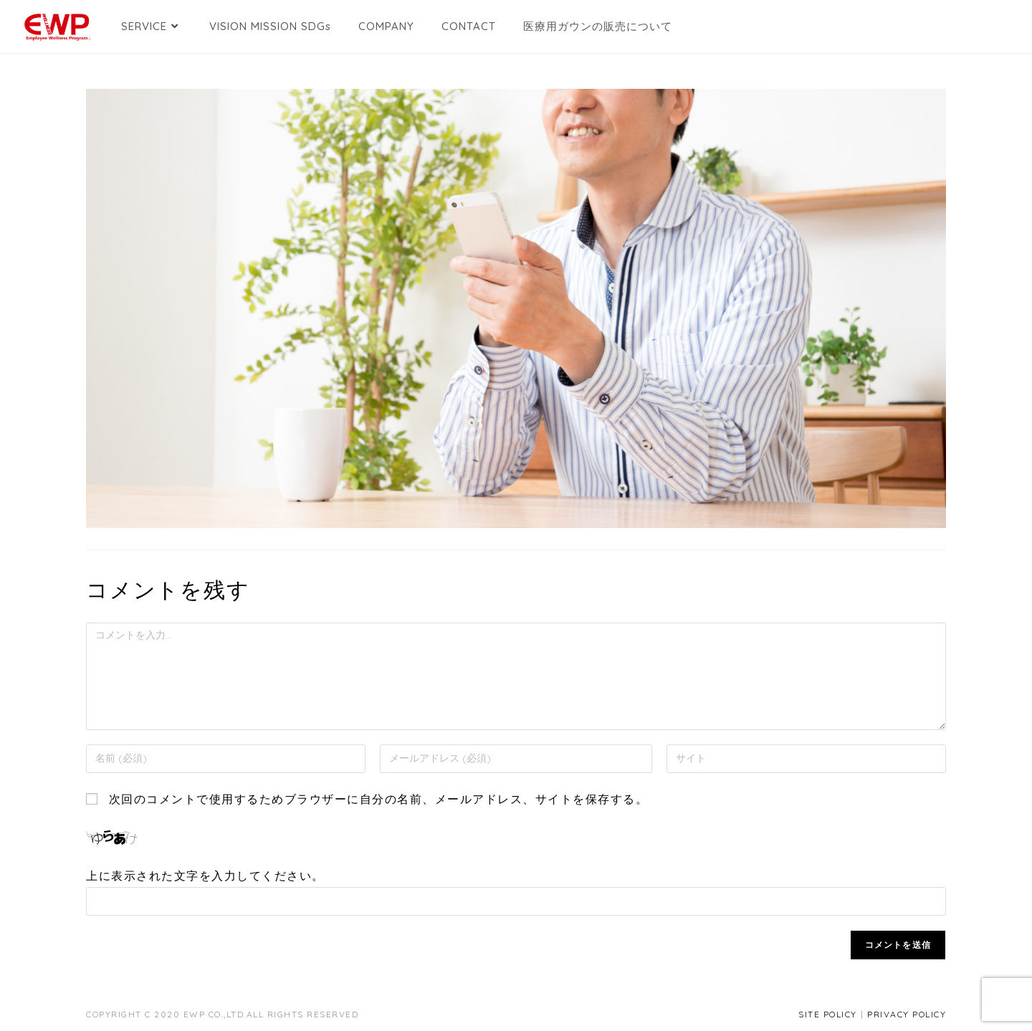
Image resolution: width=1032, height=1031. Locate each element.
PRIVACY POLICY (906, 1014)
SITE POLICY (827, 1014)
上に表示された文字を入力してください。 (205, 875)
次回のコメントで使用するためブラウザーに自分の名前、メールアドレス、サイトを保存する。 (379, 799)
